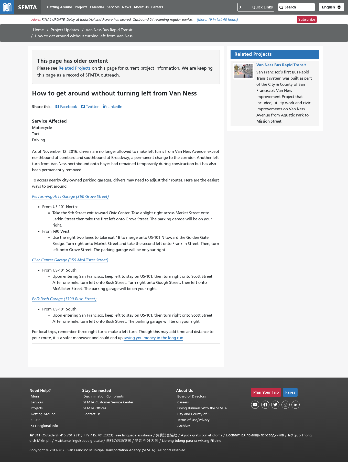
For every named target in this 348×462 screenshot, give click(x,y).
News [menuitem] (126, 7)
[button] (331, 7)
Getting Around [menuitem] (59, 7)
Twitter (92, 106)
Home (38, 30)
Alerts (36, 19)
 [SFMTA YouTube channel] (255, 405)
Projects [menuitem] (81, 7)
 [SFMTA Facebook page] (265, 405)
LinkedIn (114, 106)
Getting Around (43, 414)
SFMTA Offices (94, 408)
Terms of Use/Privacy (193, 420)
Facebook (68, 106)
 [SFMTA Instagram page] (285, 405)
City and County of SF (194, 414)
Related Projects (75, 68)
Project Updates (65, 30)
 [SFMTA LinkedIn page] (295, 405)
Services (37, 402)
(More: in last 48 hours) (217, 19)
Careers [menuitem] (157, 7)
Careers (183, 402)
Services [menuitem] (113, 7)
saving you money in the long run (153, 338)
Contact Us (91, 414)
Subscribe (306, 19)
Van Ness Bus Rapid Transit (109, 30)
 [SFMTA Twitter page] (275, 405)
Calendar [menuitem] (97, 7)
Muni (35, 396)
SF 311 (36, 420)
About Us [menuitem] (141, 7)
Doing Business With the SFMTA (202, 408)
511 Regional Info (44, 426)
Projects (36, 408)
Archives (183, 426)
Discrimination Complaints (103, 396)
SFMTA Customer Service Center (108, 402)
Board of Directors (191, 396)
